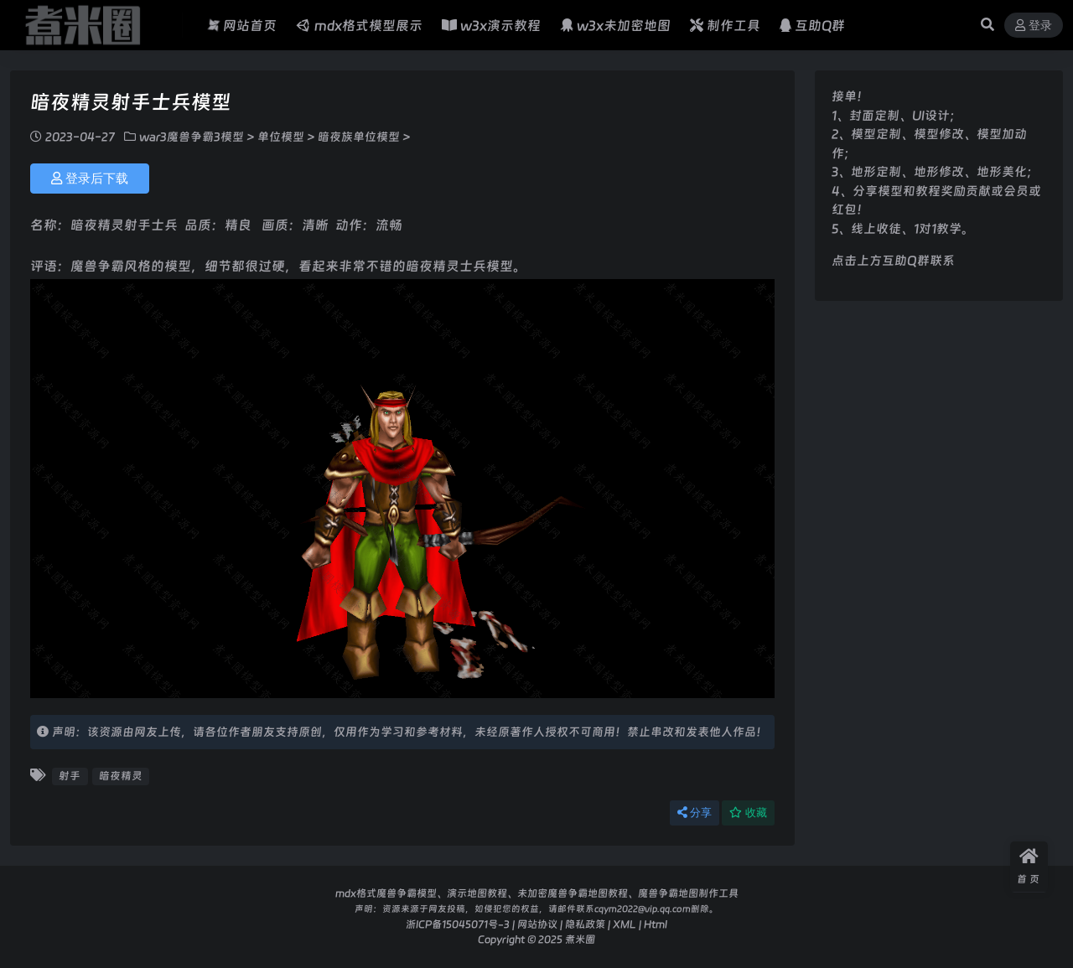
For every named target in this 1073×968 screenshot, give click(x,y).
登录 (1033, 25)
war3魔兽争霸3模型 (191, 136)
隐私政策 (585, 924)
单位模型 (280, 136)
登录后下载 (89, 178)
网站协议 (537, 924)
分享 (694, 812)
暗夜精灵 (121, 775)
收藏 (748, 812)
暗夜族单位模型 (359, 136)
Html (655, 924)
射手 (69, 775)
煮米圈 (580, 939)
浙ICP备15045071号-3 (458, 924)
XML (624, 924)
